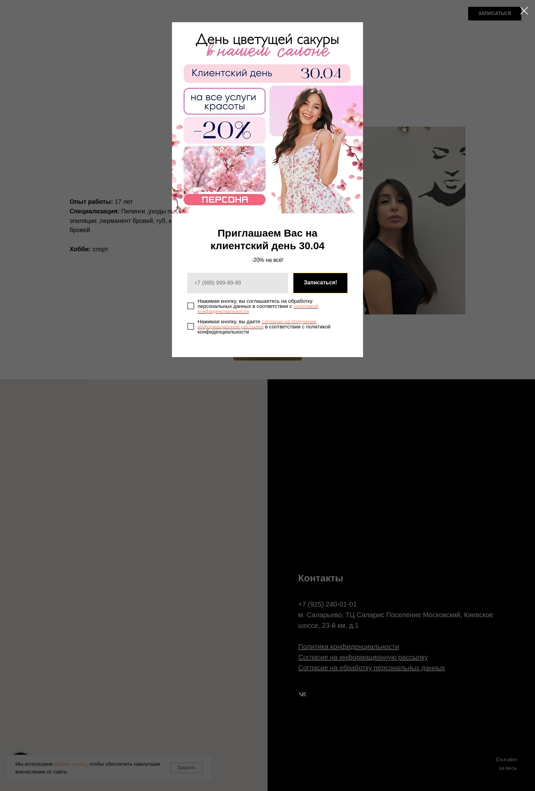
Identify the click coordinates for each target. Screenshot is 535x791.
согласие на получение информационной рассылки (257, 324)
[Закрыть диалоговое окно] (524, 10)
